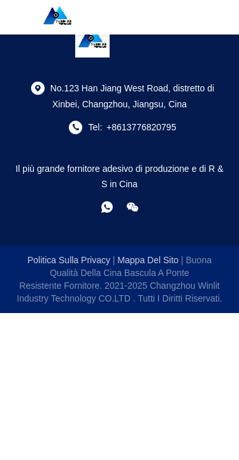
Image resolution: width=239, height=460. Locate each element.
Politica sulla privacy (68, 260)
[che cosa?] (107, 207)
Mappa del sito (147, 260)
